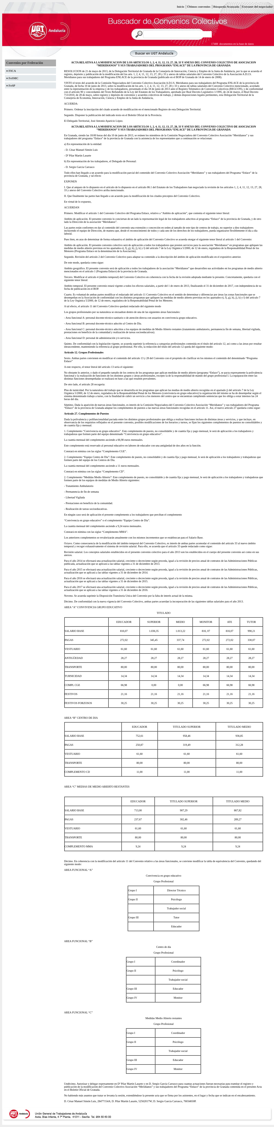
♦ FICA (11, 70)
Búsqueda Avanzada (226, 6)
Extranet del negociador (257, 6)
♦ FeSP (10, 85)
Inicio (180, 6)
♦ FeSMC (12, 78)
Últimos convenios (198, 6)
